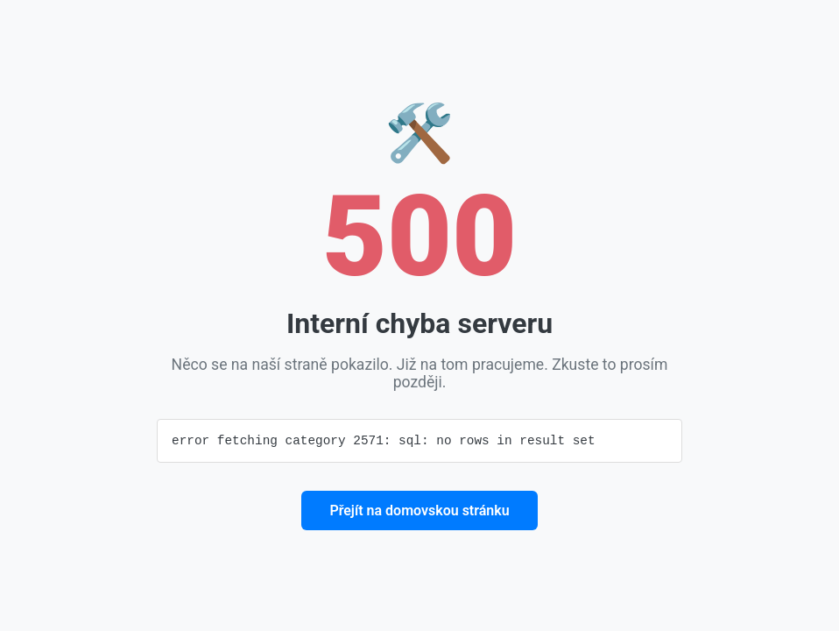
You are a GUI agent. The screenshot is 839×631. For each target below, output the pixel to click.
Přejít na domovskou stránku (419, 511)
